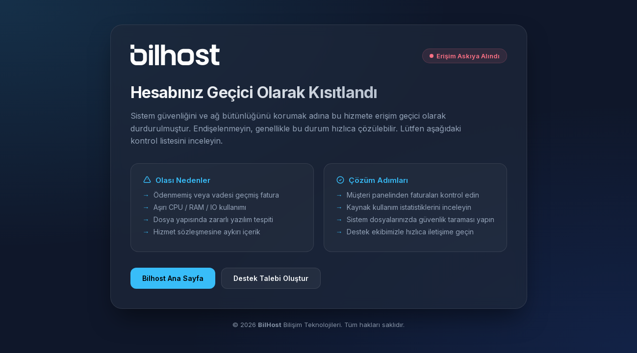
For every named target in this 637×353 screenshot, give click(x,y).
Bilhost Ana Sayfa (173, 278)
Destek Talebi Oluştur (270, 278)
